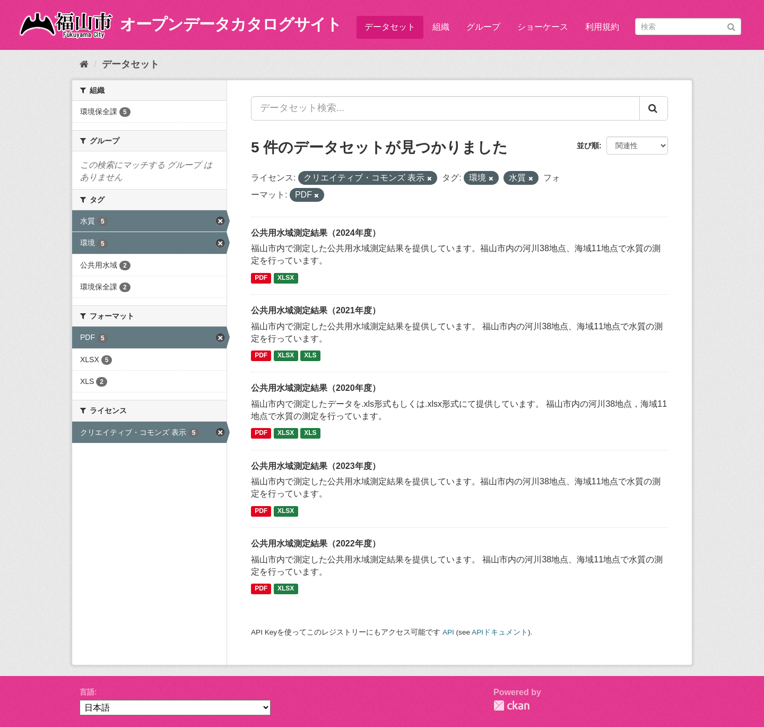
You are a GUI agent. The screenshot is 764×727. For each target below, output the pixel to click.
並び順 (588, 145)
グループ (483, 26)
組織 (440, 26)
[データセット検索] (688, 26)
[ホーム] (84, 64)
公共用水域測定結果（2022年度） (315, 543)
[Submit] (731, 25)
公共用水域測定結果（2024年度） (315, 232)
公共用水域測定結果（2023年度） (315, 466)
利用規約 (602, 26)
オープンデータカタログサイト (231, 24)
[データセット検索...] (445, 108)
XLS (310, 355)
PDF (261, 277)
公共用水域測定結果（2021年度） (315, 310)
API (448, 632)
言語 (87, 692)
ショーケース (542, 26)
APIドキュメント (500, 632)
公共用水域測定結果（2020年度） (315, 387)
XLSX (285, 277)
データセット (389, 26)
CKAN (511, 705)
